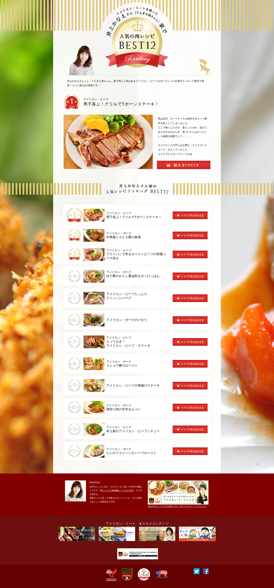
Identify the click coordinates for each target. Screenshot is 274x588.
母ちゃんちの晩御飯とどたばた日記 (117, 490)
